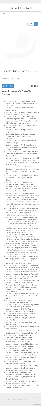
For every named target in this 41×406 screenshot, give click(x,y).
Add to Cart (8, 86)
